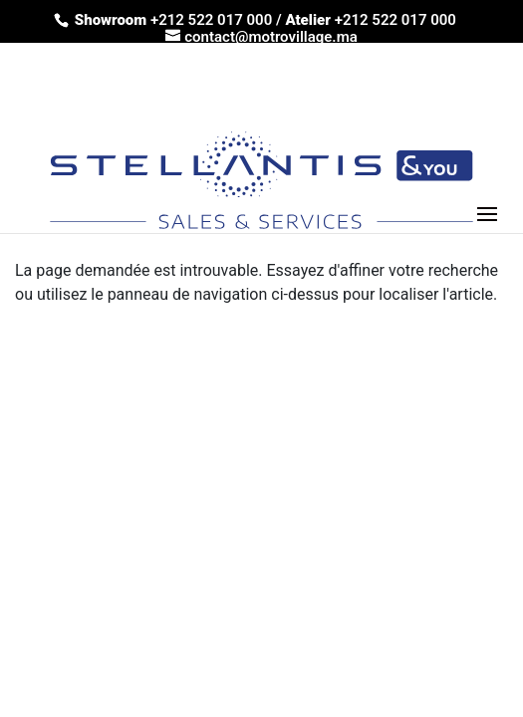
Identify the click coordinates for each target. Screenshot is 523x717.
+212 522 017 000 (213, 20)
